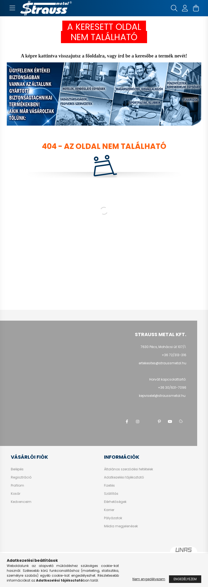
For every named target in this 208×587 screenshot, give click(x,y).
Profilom (17, 485)
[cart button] (195, 8)
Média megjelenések (121, 526)
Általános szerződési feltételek (128, 469)
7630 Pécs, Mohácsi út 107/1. (163, 346)
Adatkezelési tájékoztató (124, 477)
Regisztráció (21, 477)
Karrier (109, 510)
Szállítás (111, 494)
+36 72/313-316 (174, 355)
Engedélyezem (185, 579)
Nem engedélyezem (148, 579)
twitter (148, 421)
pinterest (159, 421)
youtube (170, 421)
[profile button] (185, 8)
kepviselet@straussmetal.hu (162, 395)
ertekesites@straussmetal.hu (162, 363)
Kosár (15, 494)
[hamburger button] (12, 8)
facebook (126, 421)
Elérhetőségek (115, 502)
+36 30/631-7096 (172, 387)
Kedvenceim (21, 502)
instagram (137, 421)
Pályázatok (113, 518)
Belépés (17, 469)
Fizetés (109, 485)
